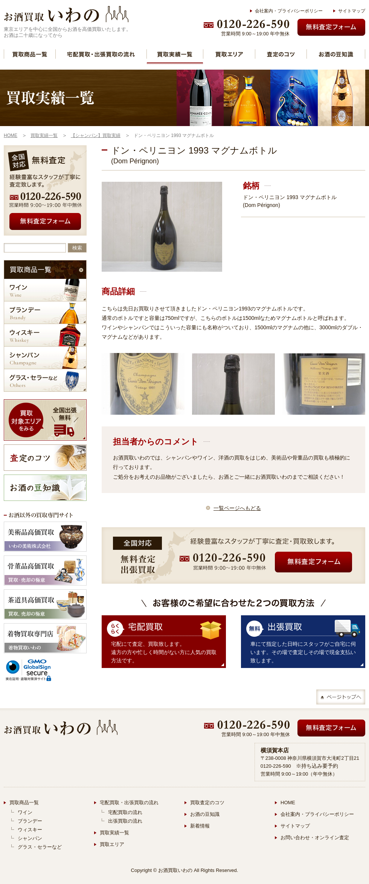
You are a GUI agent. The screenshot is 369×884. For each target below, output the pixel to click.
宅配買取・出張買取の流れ (129, 802)
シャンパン (30, 838)
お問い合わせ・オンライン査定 (315, 837)
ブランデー (30, 821)
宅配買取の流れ (125, 812)
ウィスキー (30, 829)
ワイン (25, 812)
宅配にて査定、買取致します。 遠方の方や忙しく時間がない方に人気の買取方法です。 (164, 652)
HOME (288, 802)
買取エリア (112, 844)
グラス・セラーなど (40, 847)
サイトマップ (351, 11)
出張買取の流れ (125, 821)
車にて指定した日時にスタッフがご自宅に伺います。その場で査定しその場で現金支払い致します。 (303, 652)
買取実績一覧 (175, 54)
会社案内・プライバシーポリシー (289, 11)
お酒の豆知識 (205, 814)
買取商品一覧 (24, 802)
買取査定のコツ (207, 802)
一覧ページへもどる (237, 508)
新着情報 (200, 826)
